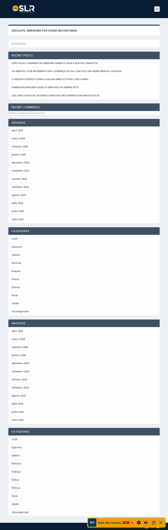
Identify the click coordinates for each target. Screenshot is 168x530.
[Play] (138, 522)
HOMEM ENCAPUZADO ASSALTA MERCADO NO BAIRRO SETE (45, 87)
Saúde (15, 303)
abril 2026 (17, 130)
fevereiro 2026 (20, 146)
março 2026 (18, 138)
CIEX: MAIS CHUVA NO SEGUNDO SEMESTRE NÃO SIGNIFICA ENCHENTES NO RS (56, 95)
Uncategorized (20, 311)
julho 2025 (17, 203)
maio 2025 (17, 219)
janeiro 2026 (19, 154)
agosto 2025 (19, 195)
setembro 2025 (20, 186)
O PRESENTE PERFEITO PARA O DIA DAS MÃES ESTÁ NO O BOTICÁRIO (50, 79)
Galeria (16, 254)
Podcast (16, 271)
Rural (15, 295)
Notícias (16, 262)
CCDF (14, 238)
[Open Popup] (153, 522)
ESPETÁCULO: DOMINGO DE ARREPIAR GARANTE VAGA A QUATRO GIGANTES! (54, 63)
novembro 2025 (20, 170)
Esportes (17, 246)
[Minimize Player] (160, 522)
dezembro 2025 (20, 162)
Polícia (15, 279)
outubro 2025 (19, 178)
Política (16, 287)
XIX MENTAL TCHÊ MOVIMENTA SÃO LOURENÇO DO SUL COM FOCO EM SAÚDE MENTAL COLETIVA (66, 71)
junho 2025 (18, 211)
